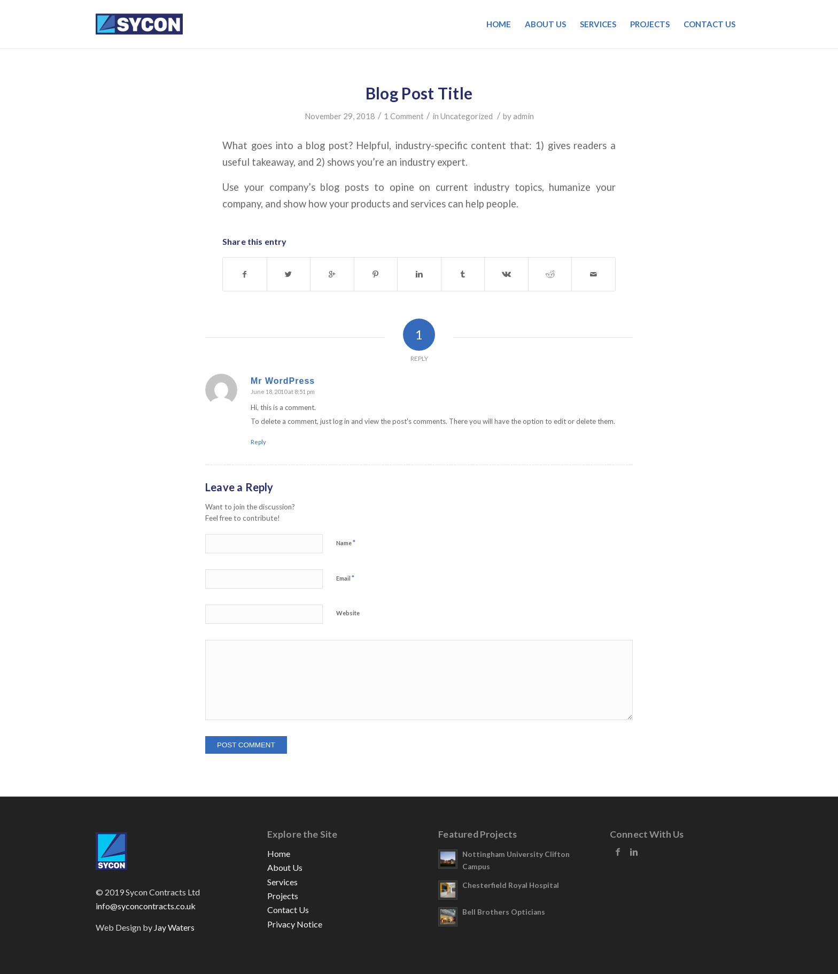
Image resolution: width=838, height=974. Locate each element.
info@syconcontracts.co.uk (146, 906)
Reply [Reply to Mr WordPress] (258, 441)
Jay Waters (174, 927)
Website (348, 612)
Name (345, 542)
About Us (284, 867)
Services (282, 882)
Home (278, 853)
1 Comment (404, 116)
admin (523, 116)
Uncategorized (466, 116)
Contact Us (288, 910)
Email (345, 578)
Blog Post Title (419, 93)
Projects (282, 896)
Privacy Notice (294, 924)
